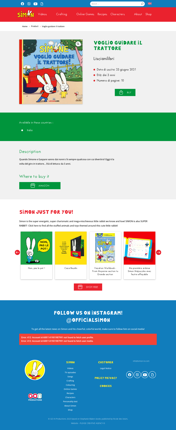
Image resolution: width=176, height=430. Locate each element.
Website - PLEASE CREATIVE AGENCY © (88, 423)
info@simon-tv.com (141, 361)
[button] (78, 43)
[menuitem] (22, 4)
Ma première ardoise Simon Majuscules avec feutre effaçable (134, 270)
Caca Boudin (72, 267)
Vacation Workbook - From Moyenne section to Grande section (103, 270)
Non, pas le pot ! (41, 267)
